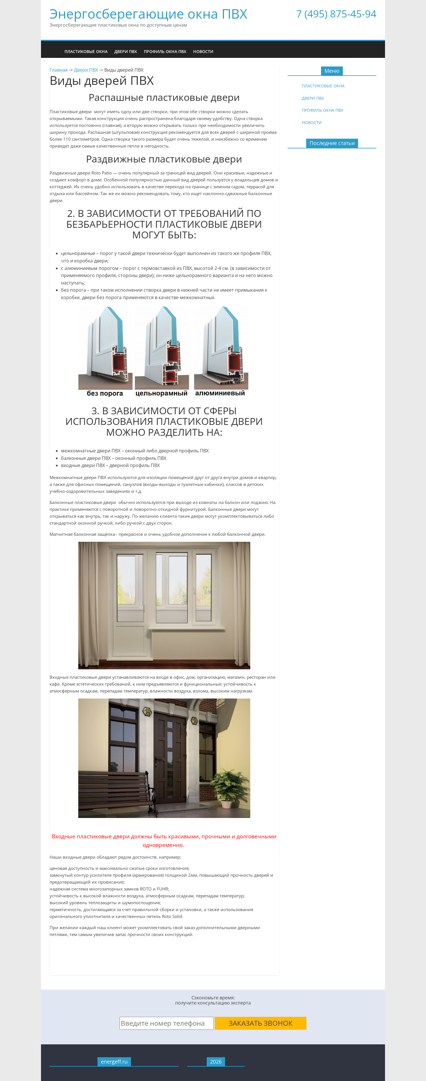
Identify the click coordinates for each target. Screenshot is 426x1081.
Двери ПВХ (125, 51)
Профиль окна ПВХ (165, 51)
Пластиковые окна (86, 51)
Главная (59, 70)
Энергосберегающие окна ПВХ (148, 13)
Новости (203, 51)
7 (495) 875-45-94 (336, 13)
